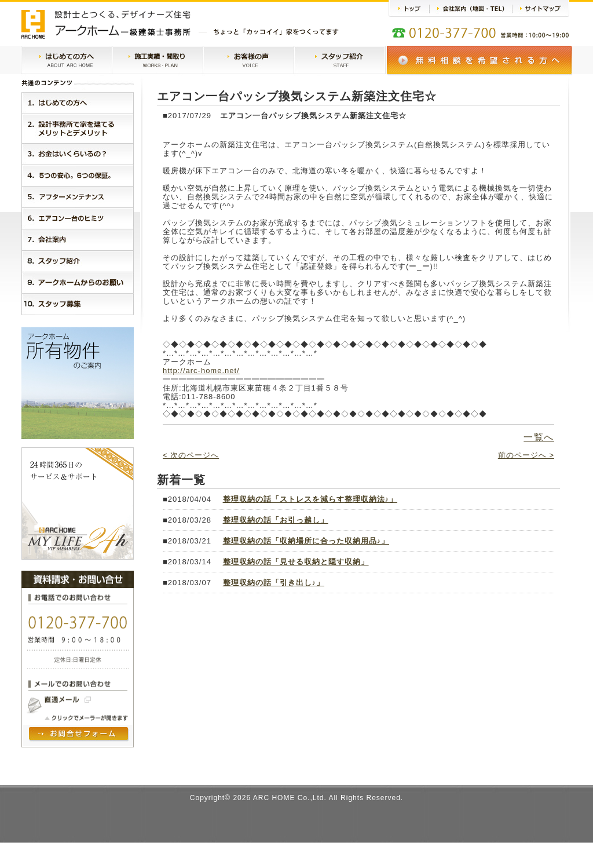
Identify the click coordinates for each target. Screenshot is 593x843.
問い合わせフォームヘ (79, 734)
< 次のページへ (191, 455)
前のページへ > (526, 455)
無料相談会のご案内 (480, 60)
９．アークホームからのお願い (77, 282)
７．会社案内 (77, 239)
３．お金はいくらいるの (77, 154)
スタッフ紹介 (340, 61)
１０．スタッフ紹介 (77, 304)
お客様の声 (248, 61)
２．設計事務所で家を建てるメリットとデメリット (77, 128)
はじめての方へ (66, 61)
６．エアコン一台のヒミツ (77, 218)
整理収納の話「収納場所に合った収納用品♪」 (306, 541)
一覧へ (539, 437)
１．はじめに (77, 103)
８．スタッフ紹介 (77, 261)
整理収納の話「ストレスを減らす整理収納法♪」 (310, 499)
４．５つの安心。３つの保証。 (77, 175)
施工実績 (157, 61)
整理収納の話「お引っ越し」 (275, 520)
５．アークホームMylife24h (77, 196)
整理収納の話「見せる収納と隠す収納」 (296, 561)
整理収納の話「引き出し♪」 (274, 582)
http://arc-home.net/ (201, 370)
